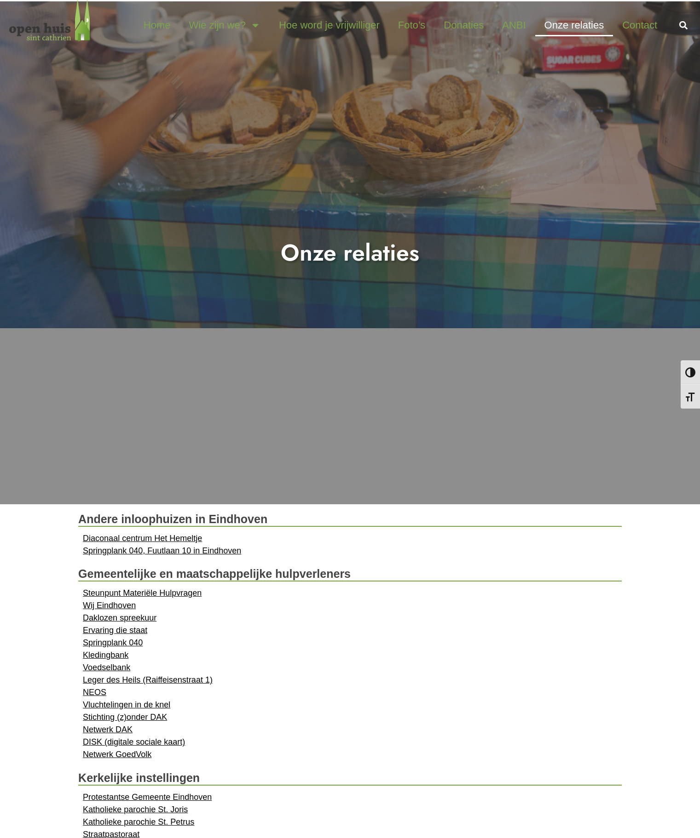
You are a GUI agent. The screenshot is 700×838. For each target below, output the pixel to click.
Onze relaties (574, 25)
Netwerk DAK (108, 729)
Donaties (464, 25)
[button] (683, 25)
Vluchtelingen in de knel (126, 704)
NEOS (94, 692)
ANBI (514, 25)
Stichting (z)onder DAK (125, 717)
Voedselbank (106, 667)
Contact (639, 25)
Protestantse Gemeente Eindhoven (147, 797)
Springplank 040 (113, 642)
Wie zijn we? (224, 25)
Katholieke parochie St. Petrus (138, 822)
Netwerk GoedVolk (117, 754)
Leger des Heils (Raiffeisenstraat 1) (148, 679)
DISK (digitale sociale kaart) (134, 742)
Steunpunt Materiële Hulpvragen (142, 593)
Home (157, 25)
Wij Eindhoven (109, 605)
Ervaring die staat (115, 630)
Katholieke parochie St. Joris (135, 809)
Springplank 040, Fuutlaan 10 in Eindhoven (162, 550)
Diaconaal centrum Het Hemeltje (142, 538)
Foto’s (412, 25)
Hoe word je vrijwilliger (329, 25)
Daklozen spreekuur (119, 617)
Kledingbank (105, 655)
